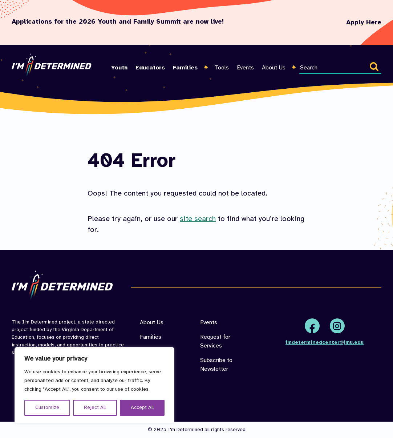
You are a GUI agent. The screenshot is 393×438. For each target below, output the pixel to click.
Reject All (95, 407)
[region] (94, 385)
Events (245, 68)
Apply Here (363, 22)
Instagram (337, 325)
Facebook (312, 325)
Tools (221, 68)
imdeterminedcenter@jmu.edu (324, 342)
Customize (47, 407)
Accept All (142, 407)
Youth (119, 68)
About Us (273, 68)
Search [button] (375, 68)
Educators (150, 68)
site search (198, 219)
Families (185, 68)
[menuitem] (119, 59)
